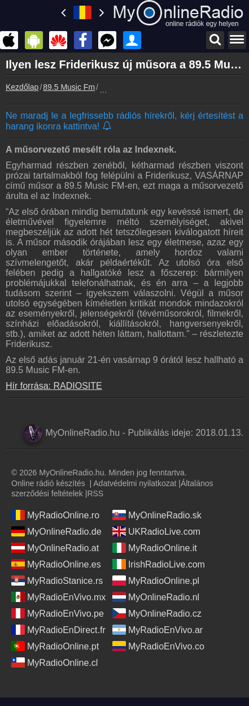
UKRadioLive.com (156, 531)
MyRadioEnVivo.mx (58, 597)
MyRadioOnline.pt (55, 646)
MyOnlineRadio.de (56, 531)
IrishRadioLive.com (158, 564)
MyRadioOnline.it (154, 548)
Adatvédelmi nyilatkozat (134, 483)
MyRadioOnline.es (56, 564)
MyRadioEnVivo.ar (157, 630)
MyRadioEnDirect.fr (58, 630)
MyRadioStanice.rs (57, 580)
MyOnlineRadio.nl (155, 597)
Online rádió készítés (48, 483)
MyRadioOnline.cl (54, 662)
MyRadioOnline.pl (155, 580)
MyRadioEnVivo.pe (57, 613)
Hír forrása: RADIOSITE (54, 386)
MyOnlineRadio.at (55, 548)
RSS (95, 493)
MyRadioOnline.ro (55, 515)
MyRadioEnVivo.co (158, 646)
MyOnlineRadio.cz (157, 613)
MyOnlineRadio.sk (157, 515)
